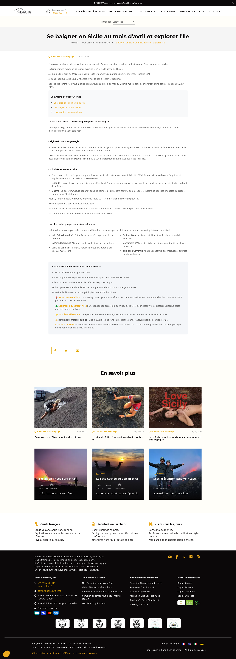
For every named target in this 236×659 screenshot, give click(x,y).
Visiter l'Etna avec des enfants (97, 587)
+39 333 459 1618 (59, 12)
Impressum (152, 649)
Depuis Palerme (185, 587)
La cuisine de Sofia (64, 324)
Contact (214, 11)
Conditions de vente (171, 649)
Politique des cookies (195, 649)
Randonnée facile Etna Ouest (144, 600)
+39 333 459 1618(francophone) (44, 584)
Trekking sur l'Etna (139, 604)
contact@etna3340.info (47, 590)
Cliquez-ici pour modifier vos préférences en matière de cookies (64, 653)
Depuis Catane (184, 583)
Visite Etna (168, 11)
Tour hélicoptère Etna (89, 11)
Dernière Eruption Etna (94, 603)
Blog (202, 11)
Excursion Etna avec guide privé (146, 583)
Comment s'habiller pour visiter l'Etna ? (102, 591)
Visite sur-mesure (121, 11)
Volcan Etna (148, 11)
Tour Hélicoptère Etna (141, 591)
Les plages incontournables (67, 107)
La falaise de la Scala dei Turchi (69, 102)
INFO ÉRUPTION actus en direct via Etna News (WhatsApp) (118, 3)
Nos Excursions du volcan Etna (97, 583)
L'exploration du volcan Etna (68, 112)
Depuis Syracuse (185, 595)
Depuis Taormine (186, 591)
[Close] (233, 3)
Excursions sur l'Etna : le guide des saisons (57, 437)
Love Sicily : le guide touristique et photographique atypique (175, 438)
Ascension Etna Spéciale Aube (145, 595)
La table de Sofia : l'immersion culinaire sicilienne (117, 438)
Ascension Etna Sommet (142, 587)
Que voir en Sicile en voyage (61, 56)
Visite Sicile (187, 11)
